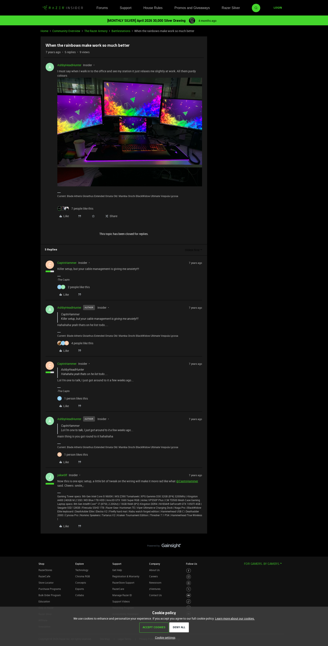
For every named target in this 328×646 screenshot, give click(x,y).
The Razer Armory (96, 31)
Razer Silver (231, 8)
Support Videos (121, 601)
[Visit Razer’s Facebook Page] (188, 570)
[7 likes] (75, 208)
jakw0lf (62, 475)
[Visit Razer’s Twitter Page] (188, 589)
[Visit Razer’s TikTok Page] (188, 601)
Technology (81, 570)
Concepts (80, 582)
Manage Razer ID (122, 595)
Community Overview (66, 31)
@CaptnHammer (187, 481)
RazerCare (118, 589)
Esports (79, 589)
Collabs (79, 595)
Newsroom (155, 582)
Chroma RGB (82, 576)
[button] (277, 8)
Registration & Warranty (125, 576)
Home (44, 31)
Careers (153, 576)
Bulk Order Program (49, 595)
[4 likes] (75, 343)
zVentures (154, 589)
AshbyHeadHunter (69, 65)
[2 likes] (73, 287)
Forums (102, 8)
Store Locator (46, 582)
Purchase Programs (49, 589)
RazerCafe (44, 576)
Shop (41, 563)
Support (125, 8)
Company (154, 563)
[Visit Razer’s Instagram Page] (188, 576)
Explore (79, 563)
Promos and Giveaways (192, 8)
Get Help (117, 570)
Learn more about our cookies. (235, 618)
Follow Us (191, 563)
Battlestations (120, 31)
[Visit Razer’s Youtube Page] (188, 595)
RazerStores (45, 570)
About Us (154, 570)
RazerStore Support (123, 582)
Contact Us (155, 595)
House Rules (153, 8)
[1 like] (72, 398)
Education (44, 601)
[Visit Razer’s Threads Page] (188, 583)
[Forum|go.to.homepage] (63, 8)
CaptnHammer (67, 263)
